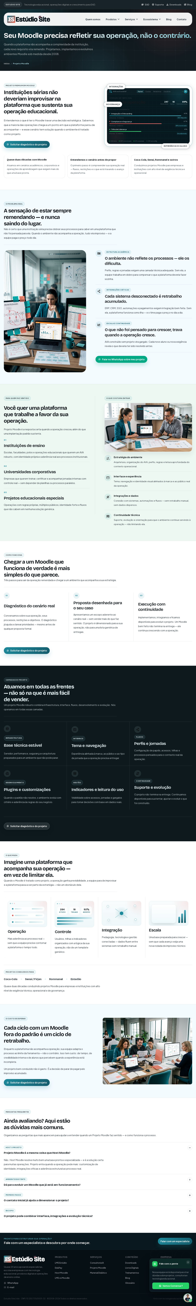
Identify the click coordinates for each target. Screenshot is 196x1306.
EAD (145, 4)
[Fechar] (188, 1262)
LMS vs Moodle (62, 1278)
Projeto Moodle (98, 1267)
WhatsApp (11, 1283)
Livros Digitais (132, 1267)
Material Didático (98, 1272)
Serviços (131, 19)
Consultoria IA (97, 1262)
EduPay (58, 1267)
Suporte (158, 4)
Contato (181, 19)
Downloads (173, 4)
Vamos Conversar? (171, 1285)
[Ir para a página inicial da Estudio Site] (28, 19)
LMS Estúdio (61, 1262)
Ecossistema (152, 19)
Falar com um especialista (175, 1241)
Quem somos (92, 19)
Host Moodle (61, 1272)
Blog (188, 4)
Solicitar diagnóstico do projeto (27, 144)
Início (7, 63)
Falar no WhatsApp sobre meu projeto (121, 359)
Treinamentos (132, 1272)
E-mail (9, 1287)
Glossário (130, 1283)
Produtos (112, 19)
